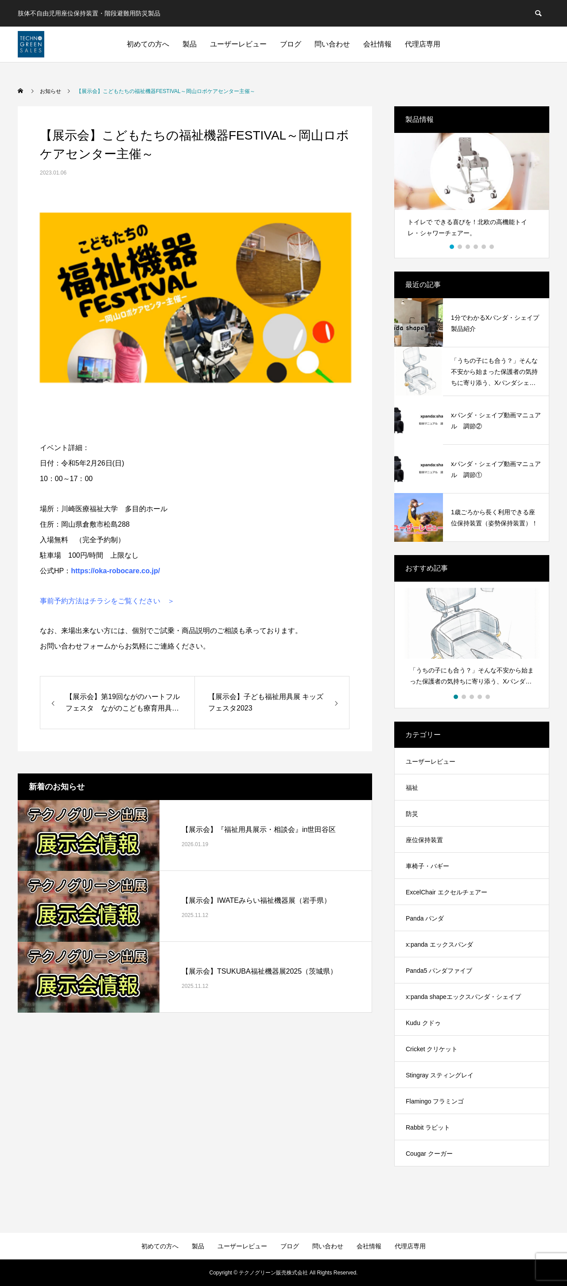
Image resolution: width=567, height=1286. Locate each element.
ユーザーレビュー (238, 44)
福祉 (412, 787)
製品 (190, 44)
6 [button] (492, 247)
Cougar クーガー (429, 1153)
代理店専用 (422, 44)
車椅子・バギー (427, 866)
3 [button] (468, 247)
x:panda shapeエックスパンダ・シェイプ (463, 996)
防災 (412, 813)
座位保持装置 (424, 839)
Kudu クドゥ (423, 1022)
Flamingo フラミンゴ (435, 1101)
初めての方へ (148, 44)
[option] (471, 188)
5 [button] (484, 247)
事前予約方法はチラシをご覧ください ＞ (107, 601)
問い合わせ (332, 44)
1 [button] (452, 247)
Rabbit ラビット (428, 1127)
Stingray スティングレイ (440, 1075)
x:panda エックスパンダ (439, 944)
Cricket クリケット (432, 1049)
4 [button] (476, 247)
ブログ (290, 44)
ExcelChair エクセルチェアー (446, 892)
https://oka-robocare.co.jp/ (115, 571)
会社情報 (377, 44)
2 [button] (460, 247)
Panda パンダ (425, 918)
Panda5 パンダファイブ (439, 970)
